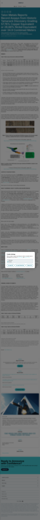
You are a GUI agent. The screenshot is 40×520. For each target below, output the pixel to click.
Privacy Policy (20, 257)
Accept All (10, 265)
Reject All (29, 265)
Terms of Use (27, 257)
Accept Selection (20, 265)
